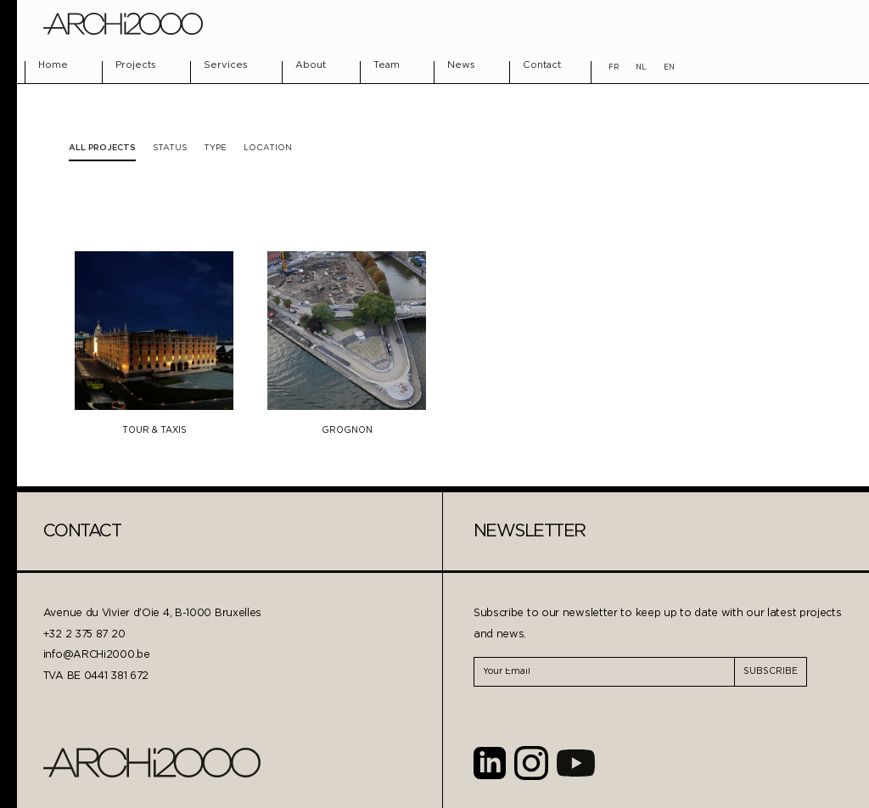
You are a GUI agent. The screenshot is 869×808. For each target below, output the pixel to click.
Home (53, 65)
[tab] (170, 148)
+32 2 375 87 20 (84, 634)
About (310, 65)
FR (613, 67)
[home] (123, 24)
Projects (135, 65)
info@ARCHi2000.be (96, 654)
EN (669, 67)
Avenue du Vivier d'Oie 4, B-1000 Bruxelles (152, 613)
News (461, 65)
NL (641, 67)
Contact (542, 65)
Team (386, 65)
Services (226, 65)
